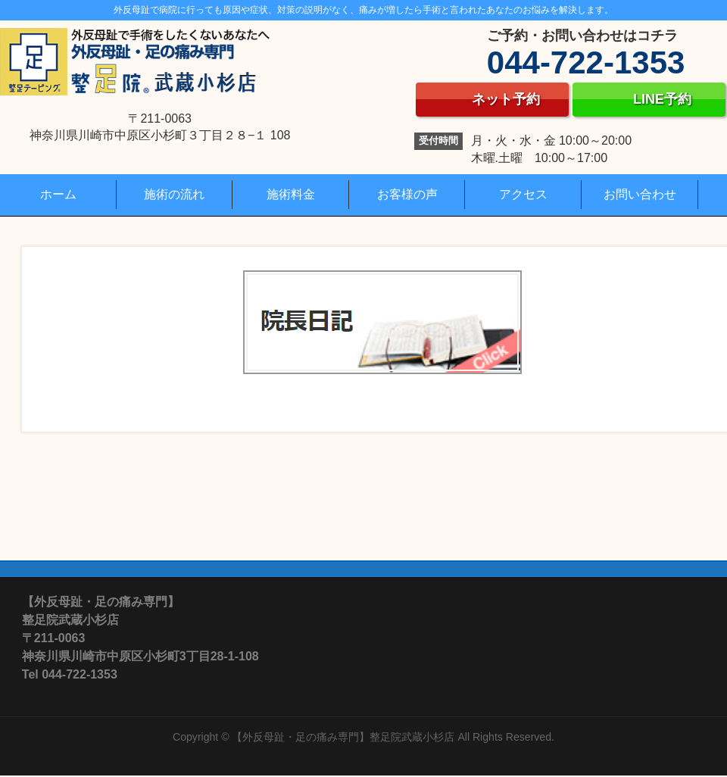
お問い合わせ (640, 194)
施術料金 (291, 194)
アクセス (523, 194)
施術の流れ (174, 194)
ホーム (58, 194)
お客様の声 (407, 194)
